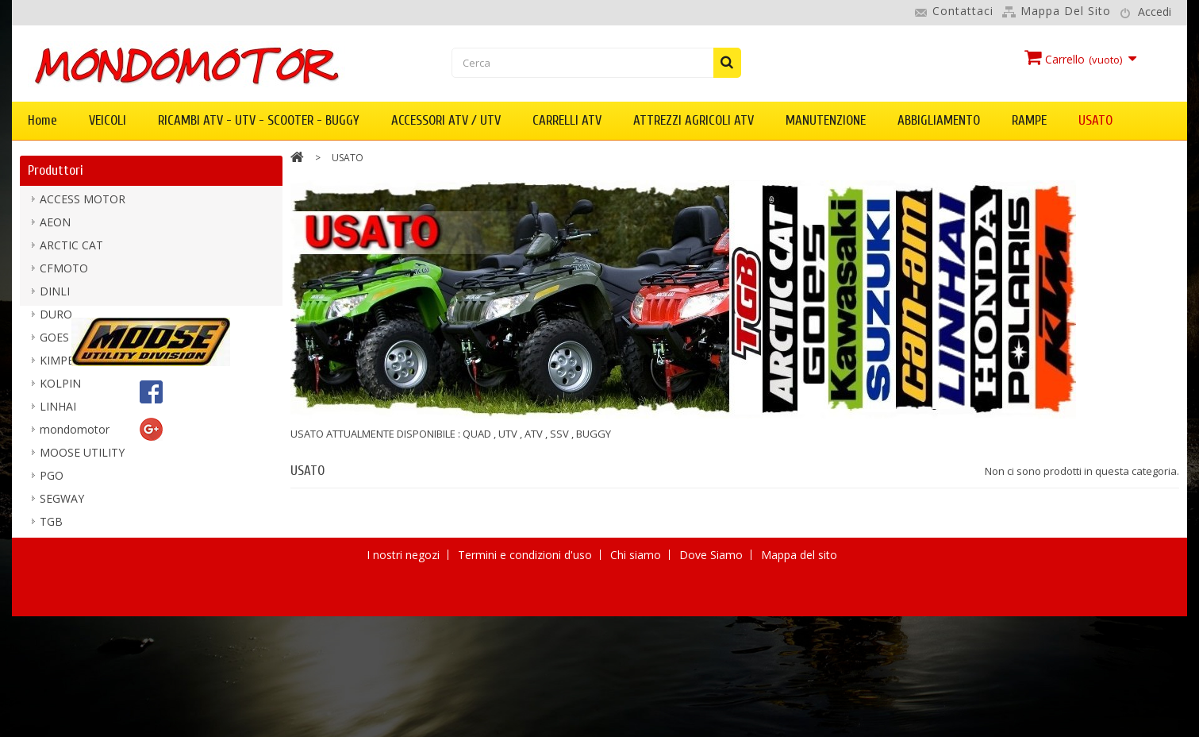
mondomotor (75, 434)
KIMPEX (60, 365)
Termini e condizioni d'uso (526, 714)
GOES (54, 342)
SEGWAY (62, 503)
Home (42, 120)
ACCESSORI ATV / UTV (446, 120)
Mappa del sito (1065, 10)
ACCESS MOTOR (82, 204)
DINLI (55, 296)
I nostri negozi (405, 714)
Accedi (1154, 11)
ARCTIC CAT (71, 250)
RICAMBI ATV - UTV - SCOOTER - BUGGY (258, 120)
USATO (1095, 120)
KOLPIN (60, 388)
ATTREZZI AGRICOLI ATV (693, 120)
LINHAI (58, 411)
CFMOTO (64, 273)
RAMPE (1029, 120)
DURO (56, 319)
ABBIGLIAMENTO (938, 120)
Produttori (55, 170)
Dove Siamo (712, 714)
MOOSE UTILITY (82, 457)
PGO (51, 480)
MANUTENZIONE (826, 120)
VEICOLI (107, 120)
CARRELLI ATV (566, 120)
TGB (51, 526)
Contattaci (962, 10)
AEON (55, 227)
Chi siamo (637, 714)
